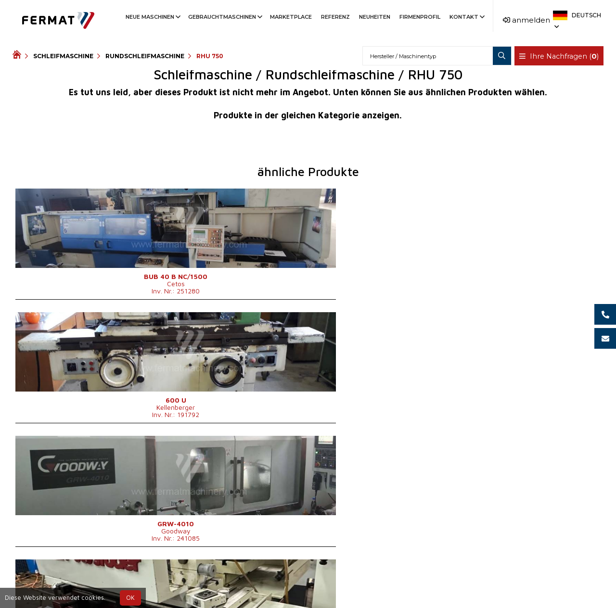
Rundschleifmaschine (144, 56)
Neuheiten (374, 16)
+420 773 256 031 (277, 581)
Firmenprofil (419, 16)
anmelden (526, 20)
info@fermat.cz (316, 592)
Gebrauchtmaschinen (224, 17)
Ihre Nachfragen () (560, 56)
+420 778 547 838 (356, 581)
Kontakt (466, 17)
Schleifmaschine (63, 56)
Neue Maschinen (152, 17)
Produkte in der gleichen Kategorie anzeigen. (308, 115)
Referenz (335, 16)
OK (130, 597)
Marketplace (291, 16)
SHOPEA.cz (86, 581)
